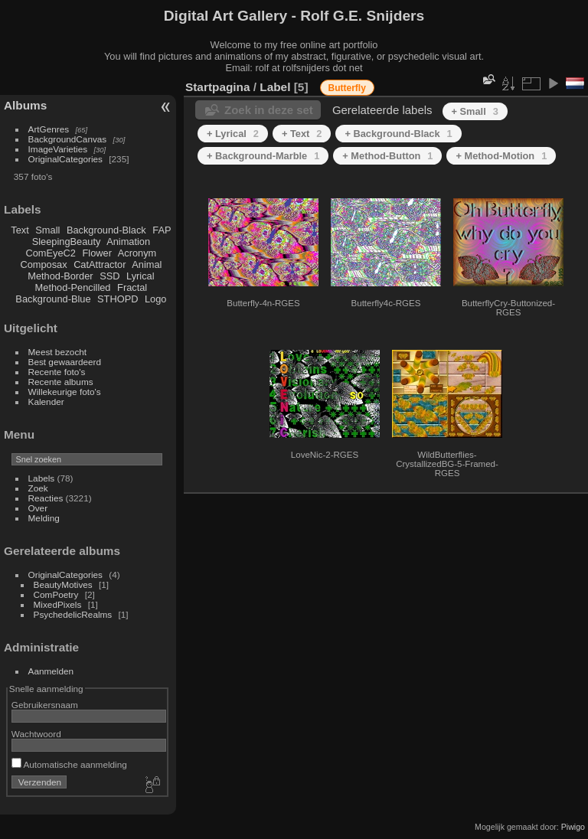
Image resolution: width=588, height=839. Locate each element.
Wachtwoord (36, 734)
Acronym (137, 253)
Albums (25, 105)
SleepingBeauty (66, 241)
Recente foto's (57, 372)
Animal (147, 264)
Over (38, 508)
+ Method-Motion (501, 156)
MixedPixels (58, 604)
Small (47, 230)
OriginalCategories (65, 159)
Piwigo (573, 826)
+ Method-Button (387, 156)
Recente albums (60, 382)
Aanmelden (51, 671)
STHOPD (117, 299)
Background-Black (106, 230)
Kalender (46, 401)
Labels (41, 478)
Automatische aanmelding (69, 764)
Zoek (38, 488)
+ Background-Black (398, 133)
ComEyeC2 (51, 253)
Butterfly (347, 88)
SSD (109, 276)
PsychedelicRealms (73, 614)
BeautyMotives (63, 584)
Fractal (132, 287)
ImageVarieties (58, 149)
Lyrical (140, 276)
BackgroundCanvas (67, 139)
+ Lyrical (233, 133)
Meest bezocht (57, 352)
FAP (161, 230)
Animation (128, 241)
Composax (43, 264)
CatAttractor (100, 264)
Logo (155, 299)
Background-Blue (52, 299)
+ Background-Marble (263, 156)
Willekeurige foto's (64, 392)
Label (275, 86)
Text (19, 230)
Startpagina (217, 86)
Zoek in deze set (268, 109)
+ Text (302, 133)
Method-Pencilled (73, 287)
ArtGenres (49, 129)
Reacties (46, 498)
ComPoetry (56, 594)
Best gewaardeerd (65, 362)
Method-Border (60, 276)
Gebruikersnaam (44, 705)
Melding (44, 518)
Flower (97, 253)
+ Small (475, 111)
